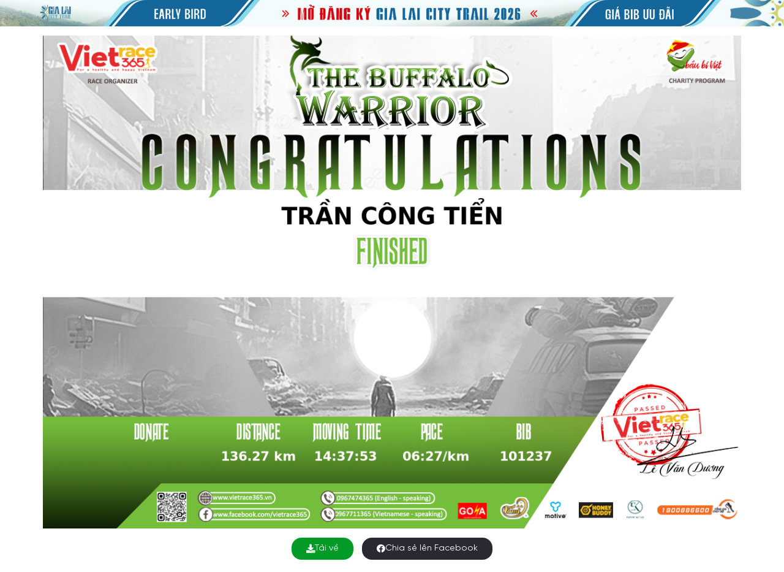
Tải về (322, 548)
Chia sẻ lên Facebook (427, 548)
